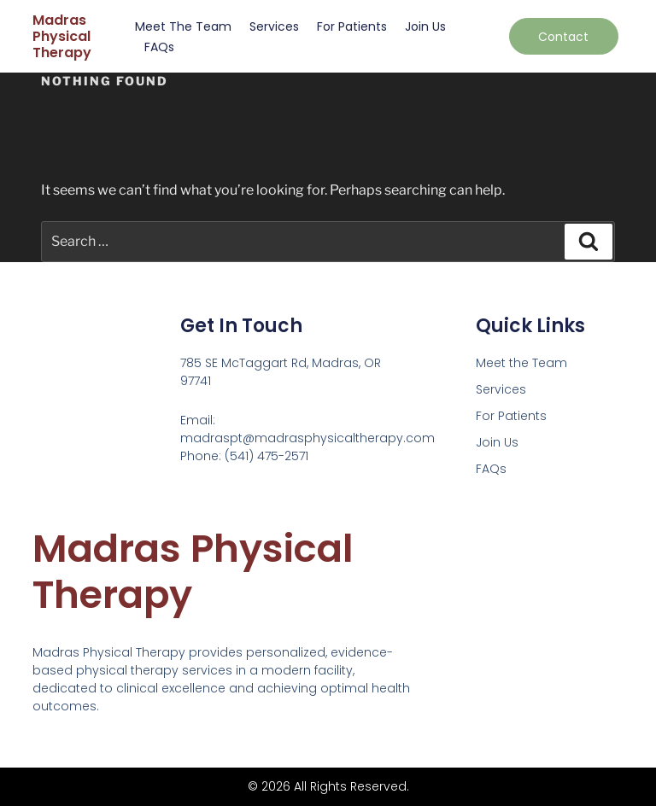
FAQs (159, 46)
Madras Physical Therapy (61, 36)
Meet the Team (183, 26)
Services (274, 26)
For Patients (352, 26)
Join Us (425, 26)
